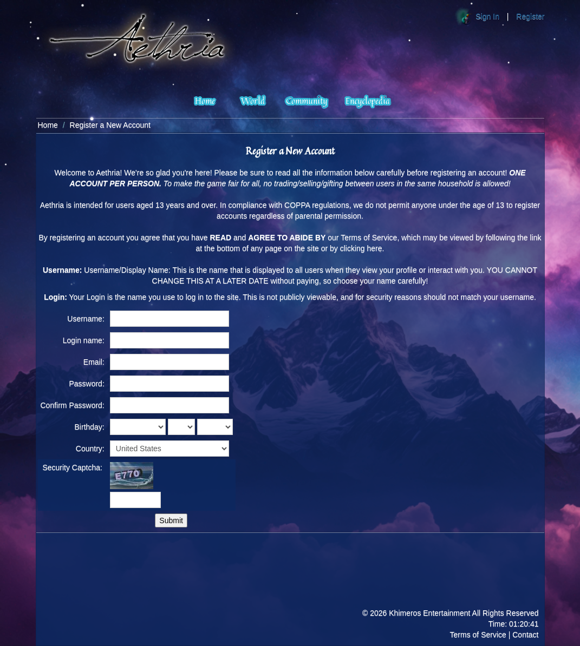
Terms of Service (478, 634)
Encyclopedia (368, 100)
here (374, 248)
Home (205, 100)
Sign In (487, 16)
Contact (525, 634)
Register (530, 16)
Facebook (528, 580)
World (253, 100)
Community (306, 100)
